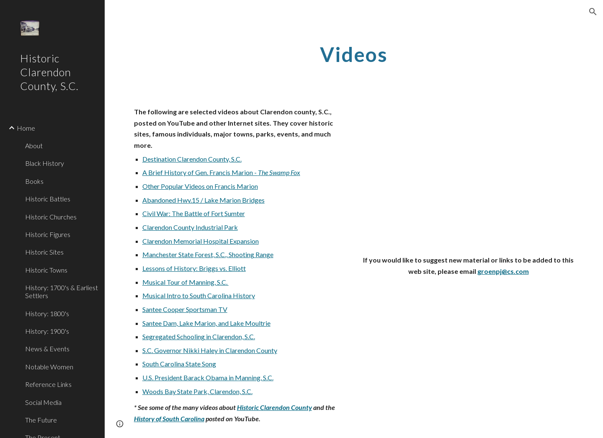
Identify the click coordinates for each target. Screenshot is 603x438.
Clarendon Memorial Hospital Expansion (200, 241)
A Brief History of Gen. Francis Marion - (200, 172)
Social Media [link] (43, 402)
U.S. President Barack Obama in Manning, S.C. (207, 377)
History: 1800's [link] (47, 313)
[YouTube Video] (468, 168)
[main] (354, 52)
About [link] (34, 145)
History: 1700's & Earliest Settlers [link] (61, 291)
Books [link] (34, 181)
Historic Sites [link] (44, 252)
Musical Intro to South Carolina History (198, 295)
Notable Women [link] (49, 367)
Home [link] (26, 128)
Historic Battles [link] (47, 199)
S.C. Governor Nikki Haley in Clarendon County (209, 350)
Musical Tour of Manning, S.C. (185, 282)
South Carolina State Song (179, 364)
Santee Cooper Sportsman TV (184, 309)
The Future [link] (41, 420)
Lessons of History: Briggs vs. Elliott (194, 268)
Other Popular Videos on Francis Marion (200, 186)
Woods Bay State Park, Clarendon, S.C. (197, 391)
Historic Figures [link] (47, 234)
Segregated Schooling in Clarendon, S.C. (198, 336)
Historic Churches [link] (51, 217)
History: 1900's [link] (47, 331)
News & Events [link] (47, 349)
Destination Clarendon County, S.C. (192, 159)
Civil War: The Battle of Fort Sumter (193, 213)
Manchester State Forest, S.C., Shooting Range (207, 254)
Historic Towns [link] (46, 270)
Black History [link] (44, 163)
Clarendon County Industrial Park (190, 227)
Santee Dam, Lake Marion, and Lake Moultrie (206, 323)
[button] (593, 12)
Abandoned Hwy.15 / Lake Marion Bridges (203, 200)
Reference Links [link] (48, 384)
